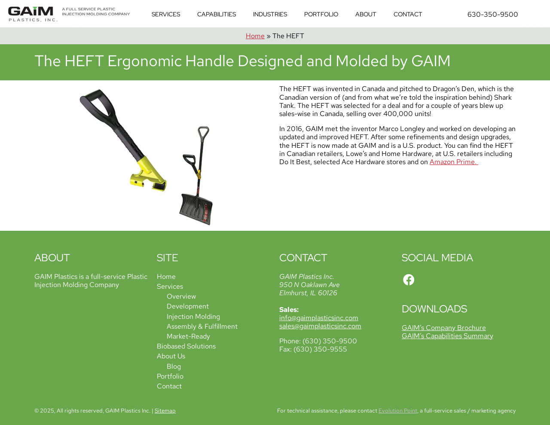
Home (255, 35)
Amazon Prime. (454, 161)
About (365, 14)
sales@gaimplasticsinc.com (320, 325)
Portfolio (321, 14)
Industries (270, 14)
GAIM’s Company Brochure (444, 327)
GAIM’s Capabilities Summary (447, 335)
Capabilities (216, 14)
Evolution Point (398, 410)
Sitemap (165, 410)
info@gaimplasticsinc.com (318, 317)
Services (166, 14)
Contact (408, 14)
